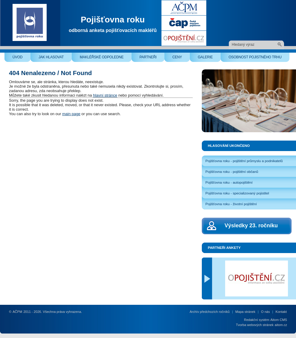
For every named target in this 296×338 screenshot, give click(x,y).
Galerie (209, 58)
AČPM (17, 311)
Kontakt (281, 311)
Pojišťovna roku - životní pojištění (231, 204)
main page (71, 114)
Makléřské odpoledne (106, 58)
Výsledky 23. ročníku (251, 226)
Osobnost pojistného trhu (258, 58)
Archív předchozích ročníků (210, 311)
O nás (265, 311)
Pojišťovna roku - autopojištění (229, 182)
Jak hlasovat (55, 58)
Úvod (21, 58)
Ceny (181, 58)
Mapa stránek (245, 311)
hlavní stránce (105, 95)
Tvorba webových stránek (255, 325)
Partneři (151, 58)
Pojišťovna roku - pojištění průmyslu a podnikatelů (244, 161)
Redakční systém (256, 320)
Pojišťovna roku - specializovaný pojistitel (237, 193)
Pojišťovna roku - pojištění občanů (231, 171)
